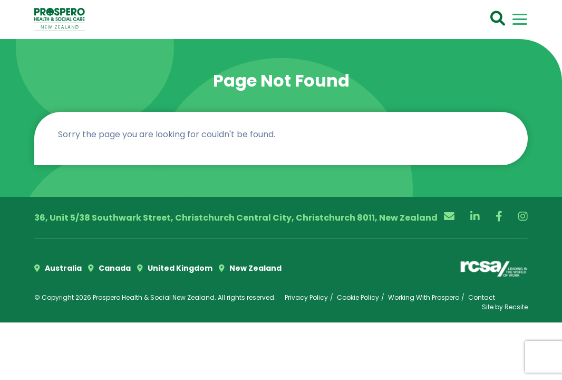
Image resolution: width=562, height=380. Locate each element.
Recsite (516, 306)
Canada (109, 268)
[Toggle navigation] (520, 19)
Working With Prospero (423, 297)
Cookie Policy (358, 297)
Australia (58, 268)
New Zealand (250, 268)
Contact (481, 297)
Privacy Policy (306, 297)
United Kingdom (174, 268)
